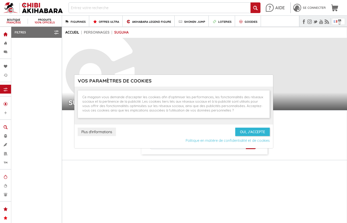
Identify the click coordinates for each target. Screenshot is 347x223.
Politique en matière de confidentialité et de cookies (228, 140)
